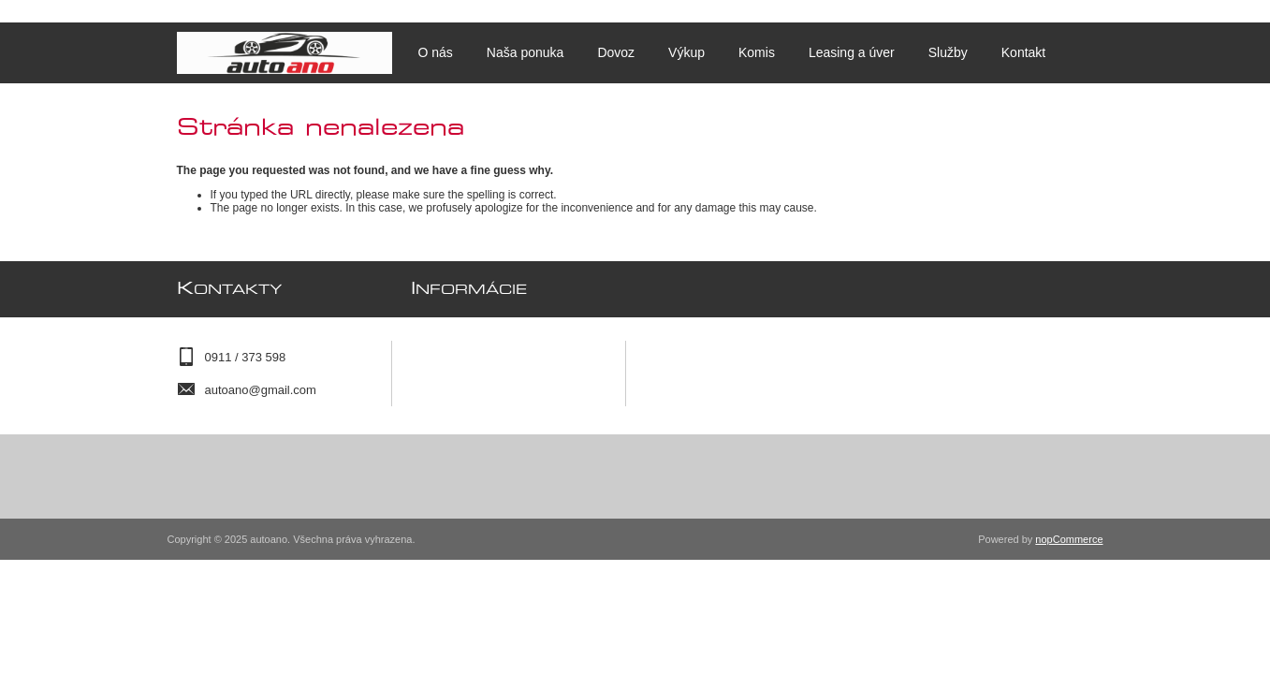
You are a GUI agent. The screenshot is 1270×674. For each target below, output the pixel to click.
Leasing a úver (852, 52)
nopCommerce (1068, 539)
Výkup (686, 52)
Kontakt (1023, 52)
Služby (948, 52)
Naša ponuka (525, 52)
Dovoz (616, 52)
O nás (435, 52)
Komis (756, 52)
